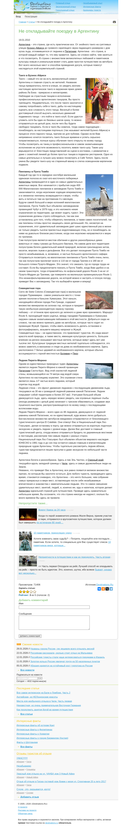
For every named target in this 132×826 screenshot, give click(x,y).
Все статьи (26, 714)
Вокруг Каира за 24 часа (52, 510)
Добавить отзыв (29, 797)
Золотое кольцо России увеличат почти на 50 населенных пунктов (65, 661)
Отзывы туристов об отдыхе (34, 753)
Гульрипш (30, 769)
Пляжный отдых (63, 3)
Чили (64, 463)
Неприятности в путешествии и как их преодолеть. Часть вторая (74, 557)
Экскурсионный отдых (66, 7)
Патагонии (70, 51)
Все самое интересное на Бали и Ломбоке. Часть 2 (43, 693)
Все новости (27, 670)
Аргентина (24, 44)
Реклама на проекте (27, 810)
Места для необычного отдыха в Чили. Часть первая (44, 701)
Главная (22, 22)
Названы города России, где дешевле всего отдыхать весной (62, 649)
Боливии (65, 353)
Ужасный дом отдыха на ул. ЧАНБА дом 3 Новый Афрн (46, 774)
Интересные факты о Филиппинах (34, 729)
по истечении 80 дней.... (50, 522)
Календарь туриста (92, 10)
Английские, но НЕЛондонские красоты (37, 697)
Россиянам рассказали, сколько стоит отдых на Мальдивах (61, 653)
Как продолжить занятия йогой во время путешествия (45, 709)
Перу (75, 353)
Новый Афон (32, 777)
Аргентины (25, 182)
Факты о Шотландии (27, 742)
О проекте (22, 807)
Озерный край (95, 460)
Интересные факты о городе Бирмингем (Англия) (42, 738)
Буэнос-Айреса (35, 48)
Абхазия (20, 762)
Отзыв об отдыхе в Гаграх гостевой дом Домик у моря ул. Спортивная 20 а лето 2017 (61, 781)
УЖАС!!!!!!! (22, 758)
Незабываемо (24, 766)
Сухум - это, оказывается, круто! (34, 789)
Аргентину (24, 491)
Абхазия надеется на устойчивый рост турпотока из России (61, 666)
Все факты (26, 747)
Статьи (32, 22)
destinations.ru (51, 823)
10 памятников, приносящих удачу (53, 533)
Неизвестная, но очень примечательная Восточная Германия (49, 705)
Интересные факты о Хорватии (33, 734)
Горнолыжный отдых (65, 10)
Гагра (28, 762)
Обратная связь (25, 813)
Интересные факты (92, 7)
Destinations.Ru (104, 584)
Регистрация (31, 16)
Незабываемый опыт (92, 3)
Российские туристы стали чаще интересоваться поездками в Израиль (67, 657)
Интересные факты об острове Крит (36, 725)
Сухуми (29, 793)
